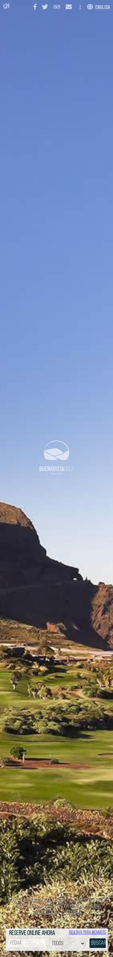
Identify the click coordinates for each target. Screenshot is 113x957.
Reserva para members (87, 932)
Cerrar (74, 912)
